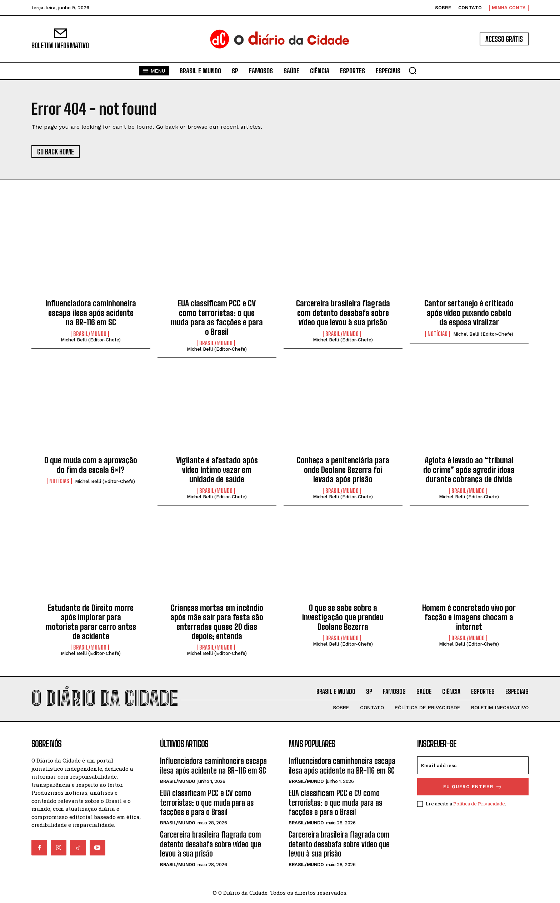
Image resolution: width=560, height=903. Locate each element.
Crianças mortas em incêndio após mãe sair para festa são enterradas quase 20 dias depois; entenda (216, 622)
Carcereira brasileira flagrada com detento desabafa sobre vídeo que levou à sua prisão (343, 312)
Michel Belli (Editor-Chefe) (91, 339)
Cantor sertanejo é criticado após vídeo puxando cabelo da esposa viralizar (469, 312)
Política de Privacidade (479, 803)
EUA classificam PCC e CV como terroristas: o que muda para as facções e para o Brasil (217, 317)
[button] (412, 70)
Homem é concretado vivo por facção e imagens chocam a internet (469, 617)
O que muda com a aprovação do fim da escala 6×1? (90, 464)
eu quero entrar (472, 786)
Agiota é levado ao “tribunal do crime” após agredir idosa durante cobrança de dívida (469, 469)
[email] (473, 765)
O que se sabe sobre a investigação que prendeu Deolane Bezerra (343, 617)
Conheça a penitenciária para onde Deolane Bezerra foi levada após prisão (343, 469)
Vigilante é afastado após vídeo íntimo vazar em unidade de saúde (217, 469)
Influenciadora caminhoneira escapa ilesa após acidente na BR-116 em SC (90, 312)
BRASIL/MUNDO (89, 334)
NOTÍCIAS (438, 334)
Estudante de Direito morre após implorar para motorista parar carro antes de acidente (91, 622)
